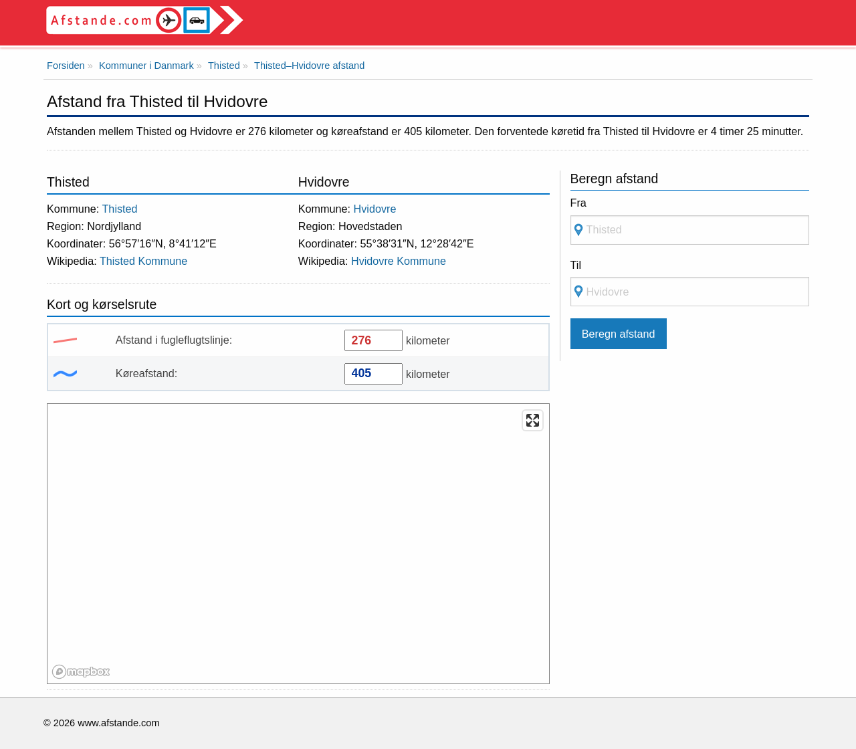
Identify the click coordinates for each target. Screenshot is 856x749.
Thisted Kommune (143, 261)
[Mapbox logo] (80, 671)
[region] (298, 544)
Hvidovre (375, 209)
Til (575, 265)
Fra (578, 203)
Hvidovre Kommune (398, 261)
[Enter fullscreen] (532, 420)
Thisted (119, 209)
